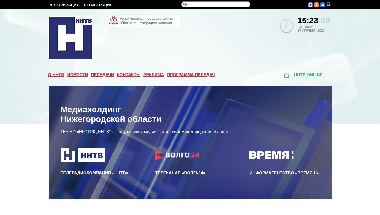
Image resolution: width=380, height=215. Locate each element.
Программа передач (191, 74)
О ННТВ (56, 74)
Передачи (102, 74)
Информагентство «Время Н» (284, 161)
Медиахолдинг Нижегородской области (111, 114)
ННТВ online (308, 75)
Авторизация (64, 5)
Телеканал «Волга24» (180, 161)
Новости (77, 74)
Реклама (153, 74)
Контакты (128, 74)
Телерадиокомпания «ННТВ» (94, 161)
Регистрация (98, 5)
